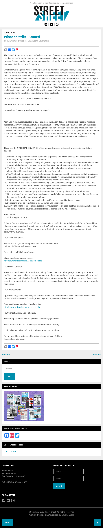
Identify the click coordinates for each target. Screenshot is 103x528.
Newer (96, 355)
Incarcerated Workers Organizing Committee (28, 41)
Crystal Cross (68, 515)
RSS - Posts (11, 451)
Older (7, 355)
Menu (7, 522)
